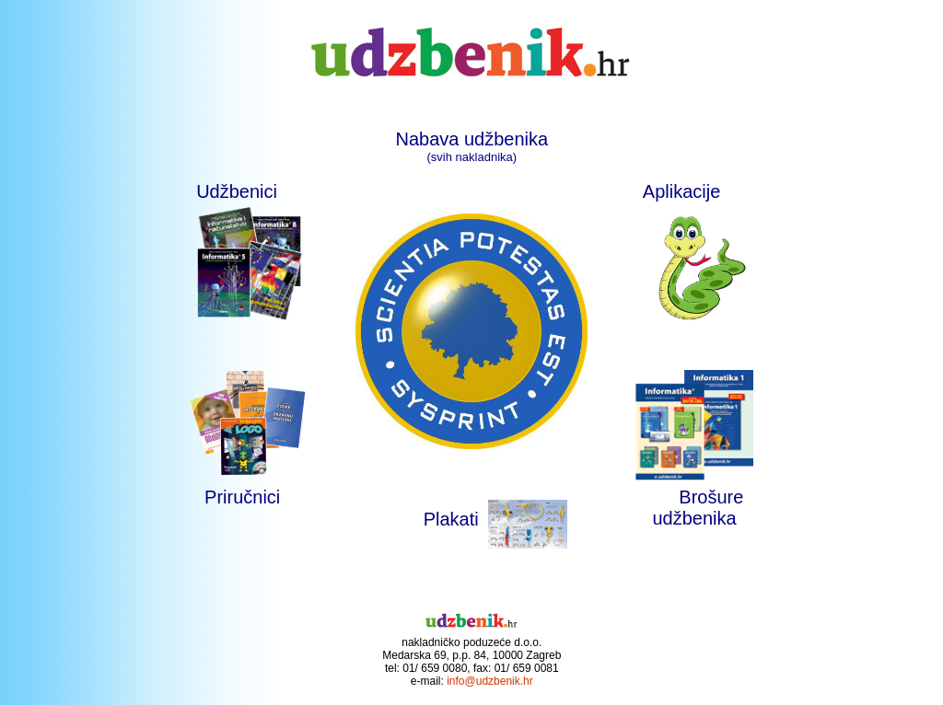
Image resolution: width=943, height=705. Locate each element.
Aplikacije (694, 191)
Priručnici (242, 497)
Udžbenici (236, 191)
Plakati (451, 519)
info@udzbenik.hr (490, 681)
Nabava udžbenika (471, 139)
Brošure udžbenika (697, 507)
